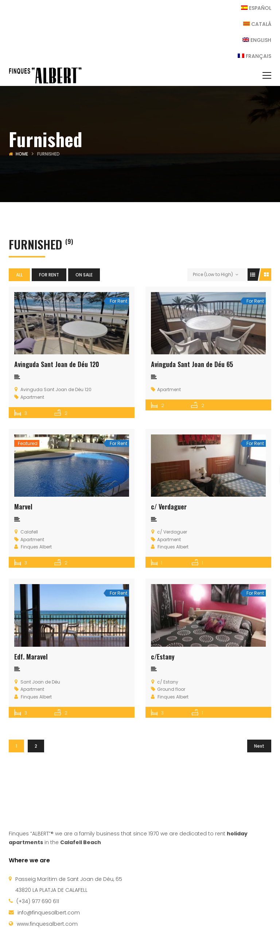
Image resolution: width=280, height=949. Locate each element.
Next (259, 746)
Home (22, 154)
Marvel (23, 506)
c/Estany (163, 656)
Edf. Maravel (31, 656)
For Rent (49, 275)
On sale (84, 275)
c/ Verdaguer (169, 506)
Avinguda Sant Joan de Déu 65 (192, 364)
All (19, 275)
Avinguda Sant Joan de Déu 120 (56, 364)
